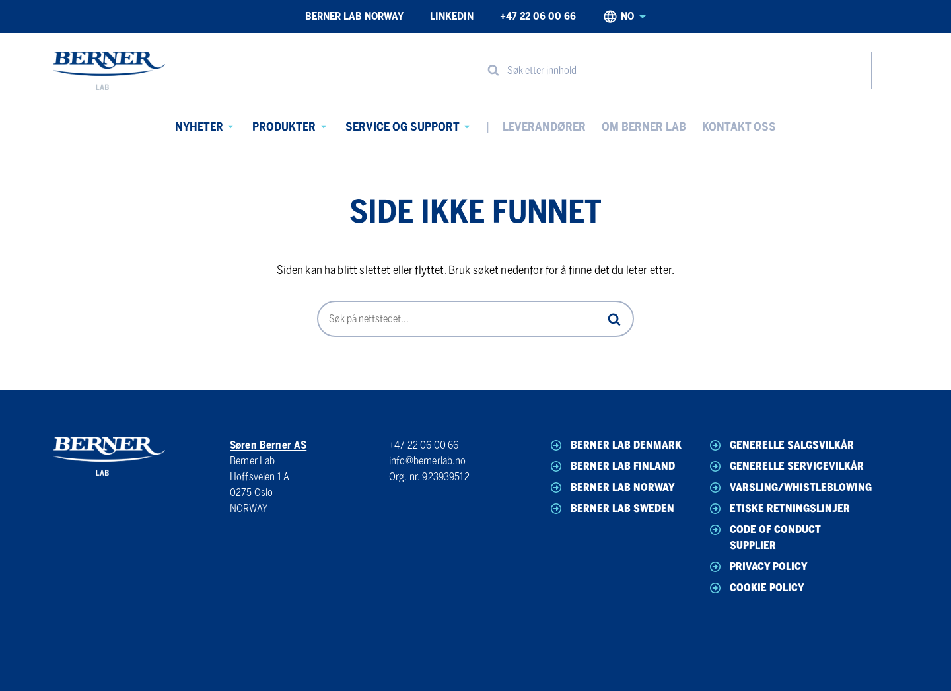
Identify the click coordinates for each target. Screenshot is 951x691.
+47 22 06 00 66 (538, 16)
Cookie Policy (755, 588)
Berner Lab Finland (611, 466)
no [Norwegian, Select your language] (624, 16)
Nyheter (199, 127)
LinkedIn (452, 16)
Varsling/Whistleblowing (786, 487)
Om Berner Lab (644, 127)
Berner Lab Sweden (611, 509)
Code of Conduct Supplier (764, 537)
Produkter (284, 127)
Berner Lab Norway (354, 16)
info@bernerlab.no (427, 461)
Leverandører (544, 127)
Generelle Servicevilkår (785, 466)
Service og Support (402, 127)
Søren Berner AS (268, 445)
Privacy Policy (757, 567)
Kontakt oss (739, 127)
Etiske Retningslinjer (778, 509)
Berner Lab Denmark (615, 445)
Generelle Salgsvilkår (780, 445)
